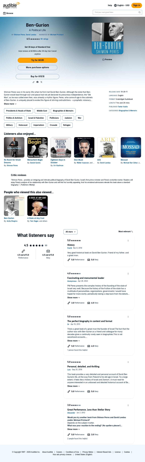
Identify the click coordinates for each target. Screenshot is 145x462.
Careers (59, 452)
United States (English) (83, 454)
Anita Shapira (12, 221)
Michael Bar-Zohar (131, 163)
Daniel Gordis (35, 163)
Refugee (66, 125)
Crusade (53, 125)
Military (9, 125)
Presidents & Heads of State (18, 111)
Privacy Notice (88, 452)
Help (110, 5)
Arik (99, 160)
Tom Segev (34, 221)
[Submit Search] (140, 12)
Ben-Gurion (9, 218)
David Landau (105, 163)
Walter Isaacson (83, 163)
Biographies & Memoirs (63, 111)
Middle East (42, 111)
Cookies (127, 452)
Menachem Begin (35, 160)
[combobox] (117, 12)
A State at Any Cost (35, 218)
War (79, 118)
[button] (33, 82)
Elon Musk (78, 160)
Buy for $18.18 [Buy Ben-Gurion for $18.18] (37, 76)
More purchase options (37, 67)
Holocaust (23, 125)
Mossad (124, 160)
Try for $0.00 (37, 60)
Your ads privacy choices (62, 454)
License (117, 452)
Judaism (68, 118)
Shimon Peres (12, 165)
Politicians (54, 118)
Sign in (136, 5)
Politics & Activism (14, 118)
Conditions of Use (72, 452)
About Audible (47, 452)
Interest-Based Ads (104, 452)
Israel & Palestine (36, 118)
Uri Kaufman (58, 165)
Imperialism (38, 125)
